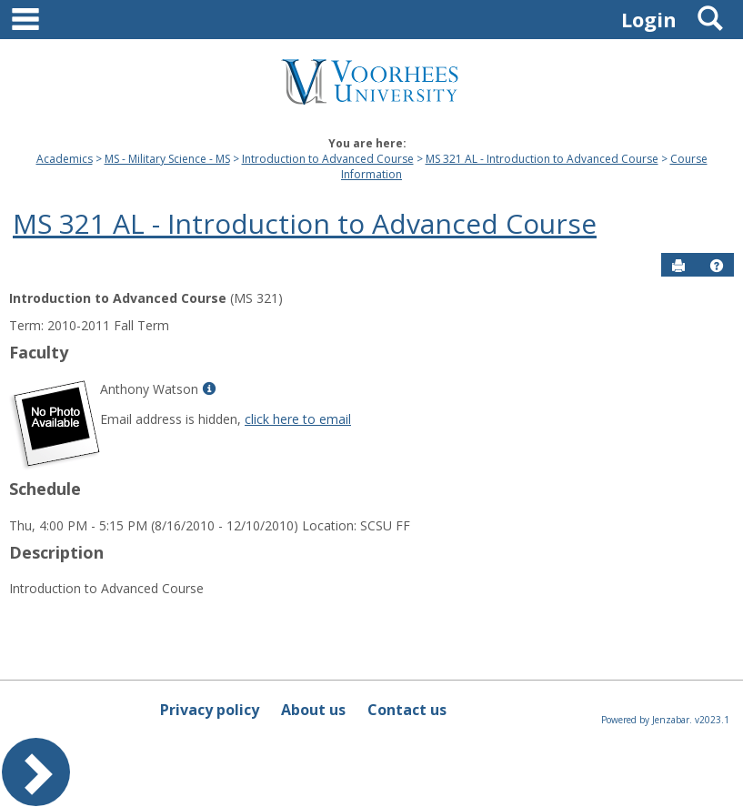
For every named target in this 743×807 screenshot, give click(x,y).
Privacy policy (209, 710)
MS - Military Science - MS (167, 158)
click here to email (298, 419)
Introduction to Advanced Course (328, 158)
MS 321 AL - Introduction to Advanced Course (542, 158)
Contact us (407, 710)
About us (313, 710)
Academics (64, 158)
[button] (716, 265)
